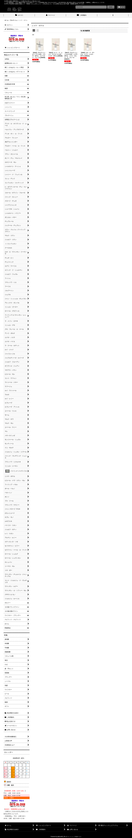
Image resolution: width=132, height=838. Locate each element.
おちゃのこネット (63, 836)
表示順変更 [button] (85, 31)
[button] (112, 15)
